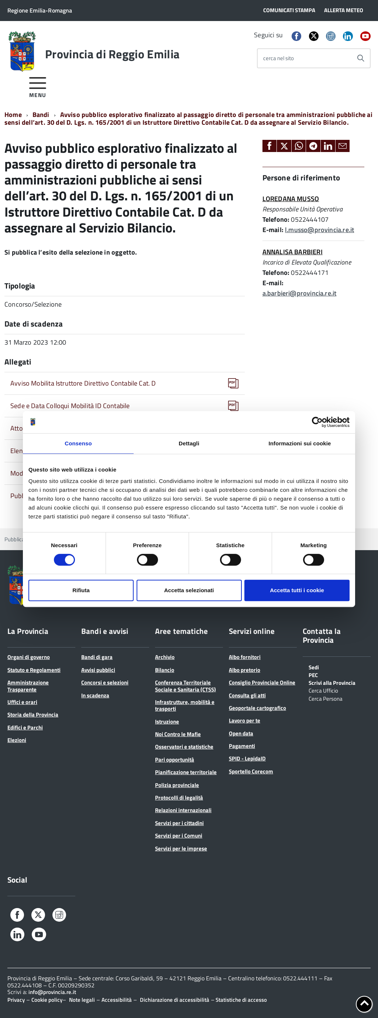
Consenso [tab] (78, 443)
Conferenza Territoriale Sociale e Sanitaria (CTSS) (185, 685)
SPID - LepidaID (247, 758)
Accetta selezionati (189, 590)
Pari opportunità (174, 759)
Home (13, 115)
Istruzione (167, 721)
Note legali (82, 999)
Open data (241, 733)
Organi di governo (28, 657)
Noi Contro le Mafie (178, 734)
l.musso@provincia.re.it (319, 230)
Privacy (16, 999)
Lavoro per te (244, 720)
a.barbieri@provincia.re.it (299, 293)
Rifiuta (81, 590)
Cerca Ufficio (323, 690)
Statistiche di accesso (240, 999)
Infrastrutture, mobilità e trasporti (184, 705)
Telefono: (276, 219)
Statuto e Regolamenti (34, 670)
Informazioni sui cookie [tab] (300, 443)
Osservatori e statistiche (184, 746)
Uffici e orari (22, 702)
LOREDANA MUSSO (290, 199)
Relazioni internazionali (183, 810)
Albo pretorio (244, 670)
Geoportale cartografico (257, 708)
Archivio (165, 657)
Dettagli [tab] (189, 443)
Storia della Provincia (32, 714)
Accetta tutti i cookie (297, 590)
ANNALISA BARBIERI (292, 252)
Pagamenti (242, 746)
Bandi (40, 115)
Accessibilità (117, 999)
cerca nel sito (278, 58)
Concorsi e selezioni (104, 682)
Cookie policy (46, 999)
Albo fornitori (245, 657)
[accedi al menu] (38, 86)
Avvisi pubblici (98, 670)
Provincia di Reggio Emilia (112, 54)
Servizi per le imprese (181, 848)
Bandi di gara (97, 657)
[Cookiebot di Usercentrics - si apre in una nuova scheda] (317, 422)
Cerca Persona (326, 698)
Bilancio (164, 670)
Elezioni (16, 740)
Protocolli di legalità (179, 797)
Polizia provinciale (177, 785)
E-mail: (273, 230)
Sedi (314, 666)
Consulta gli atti (247, 695)
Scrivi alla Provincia (332, 682)
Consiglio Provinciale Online (262, 682)
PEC (313, 674)
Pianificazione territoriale (186, 772)
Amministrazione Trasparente (28, 685)
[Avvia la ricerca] (360, 58)
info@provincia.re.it (52, 992)
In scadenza (95, 695)
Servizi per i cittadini (179, 823)
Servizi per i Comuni (178, 835)
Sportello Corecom (251, 771)
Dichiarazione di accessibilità (174, 999)
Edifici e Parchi (25, 727)
